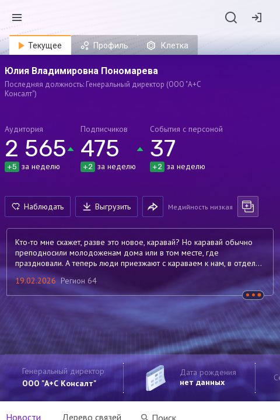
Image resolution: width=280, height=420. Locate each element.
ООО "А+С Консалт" (59, 383)
